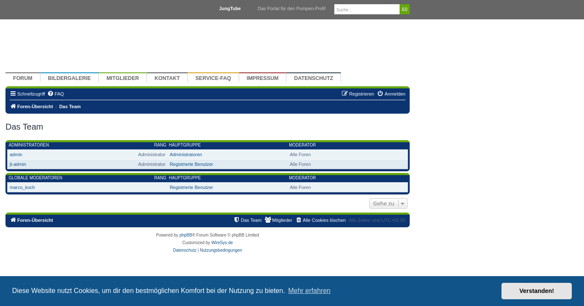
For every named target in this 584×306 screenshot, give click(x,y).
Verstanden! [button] (537, 290)
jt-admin (18, 164)
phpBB (185, 235)
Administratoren (29, 145)
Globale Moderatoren (35, 178)
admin (16, 154)
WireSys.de (222, 242)
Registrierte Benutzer (191, 164)
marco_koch (22, 187)
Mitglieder (123, 78)
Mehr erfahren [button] (309, 290)
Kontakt (167, 78)
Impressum (263, 78)
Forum (22, 78)
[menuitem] (55, 94)
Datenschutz (313, 78)
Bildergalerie (69, 78)
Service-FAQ (213, 78)
